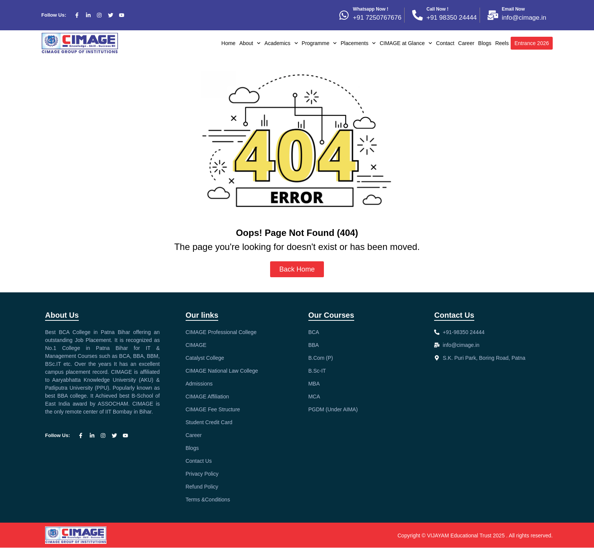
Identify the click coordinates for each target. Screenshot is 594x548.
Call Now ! (438, 9)
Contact (445, 43)
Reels (502, 43)
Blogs (484, 43)
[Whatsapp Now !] (344, 15)
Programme (319, 43)
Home (228, 43)
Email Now (513, 9)
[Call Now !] (417, 15)
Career (466, 43)
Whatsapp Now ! (370, 9)
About (250, 43)
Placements (358, 43)
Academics (281, 43)
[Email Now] (493, 15)
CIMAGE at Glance (406, 43)
